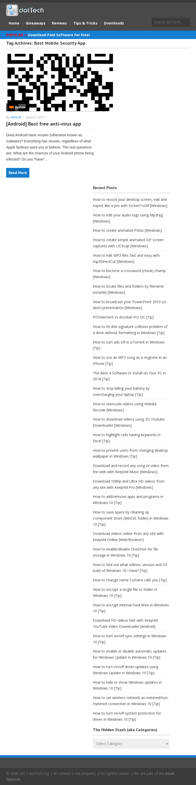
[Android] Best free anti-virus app (43, 123)
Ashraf (16, 117)
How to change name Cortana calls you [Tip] (130, 580)
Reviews (59, 23)
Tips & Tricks (85, 23)
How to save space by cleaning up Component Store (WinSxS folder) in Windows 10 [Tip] (130, 518)
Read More (18, 172)
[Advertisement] (44, 224)
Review (20, 107)
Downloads (114, 23)
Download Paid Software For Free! (59, 34)
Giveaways (35, 23)
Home (14, 23)
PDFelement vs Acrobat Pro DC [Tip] (123, 317)
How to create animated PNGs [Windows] (127, 230)
